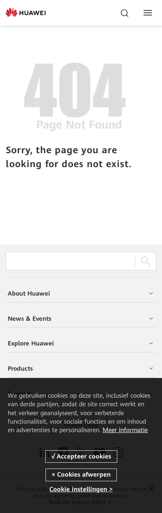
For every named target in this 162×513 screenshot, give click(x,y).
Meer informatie (125, 430)
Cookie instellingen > (81, 489)
